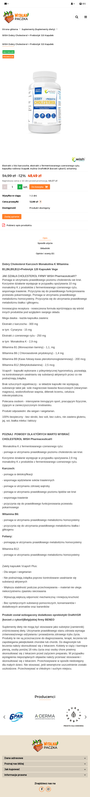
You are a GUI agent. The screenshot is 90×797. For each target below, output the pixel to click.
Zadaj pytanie (11, 216)
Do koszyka (40, 186)
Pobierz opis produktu (17, 225)
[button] (82, 3)
